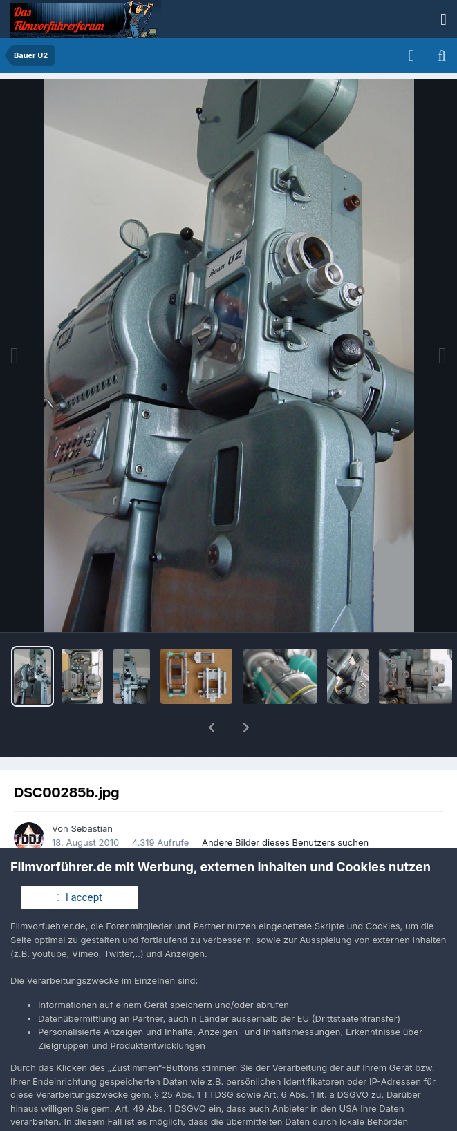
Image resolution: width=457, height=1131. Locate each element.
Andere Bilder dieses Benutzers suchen (285, 806)
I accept (79, 897)
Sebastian (92, 792)
